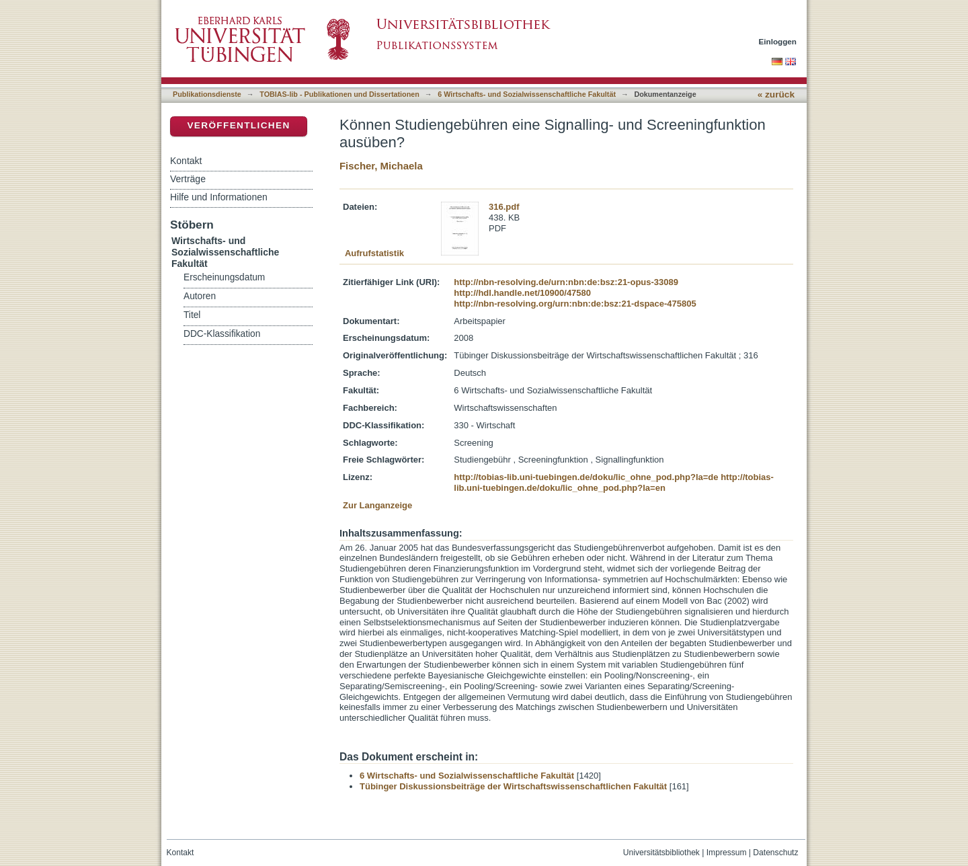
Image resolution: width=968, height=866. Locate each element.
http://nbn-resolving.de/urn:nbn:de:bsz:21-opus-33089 (566, 282)
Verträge (188, 178)
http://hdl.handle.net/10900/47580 (522, 293)
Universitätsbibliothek (661, 852)
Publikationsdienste (207, 94)
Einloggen (778, 41)
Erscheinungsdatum (224, 277)
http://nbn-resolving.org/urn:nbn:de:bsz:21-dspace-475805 (575, 304)
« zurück (776, 94)
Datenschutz (775, 852)
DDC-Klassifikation (222, 334)
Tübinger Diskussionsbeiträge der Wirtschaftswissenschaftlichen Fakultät (513, 786)
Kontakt (186, 160)
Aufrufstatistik (374, 253)
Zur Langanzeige (377, 505)
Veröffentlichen (238, 125)
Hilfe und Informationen (219, 197)
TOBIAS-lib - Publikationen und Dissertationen (339, 94)
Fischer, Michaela (381, 165)
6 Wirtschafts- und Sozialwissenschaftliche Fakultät (527, 94)
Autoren (200, 296)
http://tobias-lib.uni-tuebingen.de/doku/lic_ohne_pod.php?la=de (586, 477)
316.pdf (504, 207)
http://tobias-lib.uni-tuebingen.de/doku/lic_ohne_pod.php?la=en (614, 482)
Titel (192, 315)
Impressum (727, 852)
